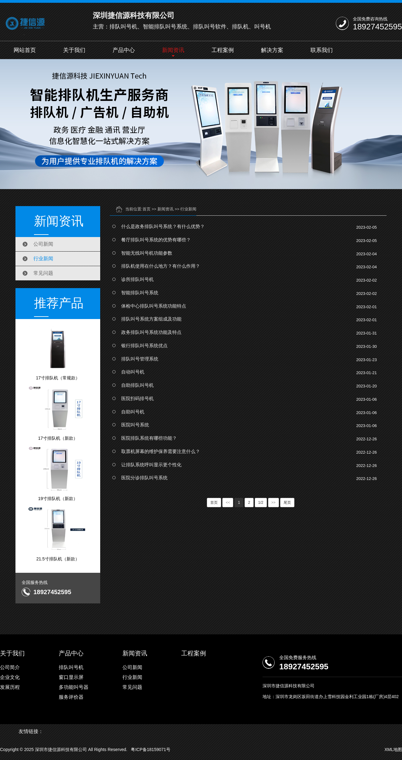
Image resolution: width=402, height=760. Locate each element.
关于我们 (74, 50)
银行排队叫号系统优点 (144, 345)
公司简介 (10, 667)
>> (274, 502)
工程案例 (223, 50)
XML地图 (393, 749)
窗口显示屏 (71, 677)
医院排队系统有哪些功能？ (149, 438)
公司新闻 (43, 244)
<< (228, 502)
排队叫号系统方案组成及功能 (151, 319)
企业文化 (10, 677)
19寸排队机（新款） (58, 473)
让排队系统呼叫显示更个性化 (151, 464)
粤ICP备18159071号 (150, 749)
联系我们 (321, 50)
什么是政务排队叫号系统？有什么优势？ (163, 226)
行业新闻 (43, 258)
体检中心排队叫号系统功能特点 (153, 306)
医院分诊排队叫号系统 (144, 477)
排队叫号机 (71, 667)
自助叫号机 (132, 411)
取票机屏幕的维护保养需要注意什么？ (160, 451)
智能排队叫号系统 (139, 292)
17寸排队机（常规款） (58, 352)
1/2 (260, 502)
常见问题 (43, 273)
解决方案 (272, 50)
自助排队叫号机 (137, 385)
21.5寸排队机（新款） (58, 533)
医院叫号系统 (135, 424)
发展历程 (10, 687)
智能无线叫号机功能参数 (146, 253)
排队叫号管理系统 (139, 358)
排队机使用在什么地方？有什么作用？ (160, 266)
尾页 (287, 502)
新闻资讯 (173, 50)
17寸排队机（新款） (58, 413)
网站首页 (25, 50)
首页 (147, 209)
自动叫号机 (132, 371)
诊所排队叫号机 (137, 279)
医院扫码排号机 (137, 398)
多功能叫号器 (73, 687)
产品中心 (124, 50)
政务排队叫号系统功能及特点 (151, 332)
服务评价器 (71, 697)
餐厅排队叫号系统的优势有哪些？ (156, 239)
